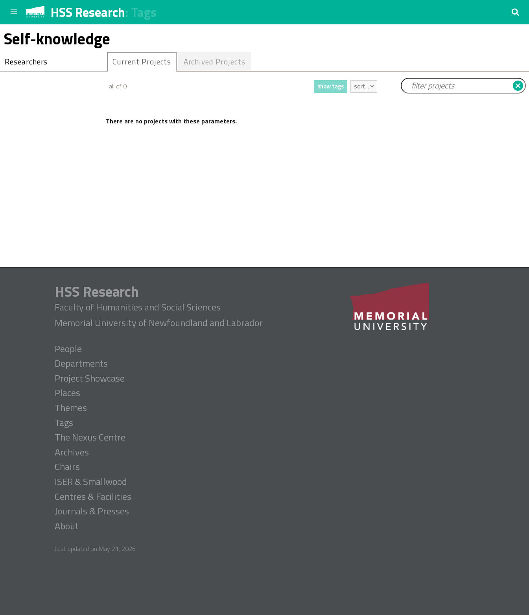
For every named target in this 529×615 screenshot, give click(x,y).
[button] (515, 12)
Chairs (67, 466)
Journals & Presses (92, 511)
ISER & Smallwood (91, 481)
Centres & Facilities (93, 496)
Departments (81, 363)
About (67, 526)
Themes (71, 407)
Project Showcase (90, 378)
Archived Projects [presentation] (214, 61)
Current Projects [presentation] (141, 61)
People (68, 348)
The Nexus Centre (90, 437)
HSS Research (88, 12)
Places (67, 392)
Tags (144, 12)
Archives (72, 452)
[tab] (142, 62)
